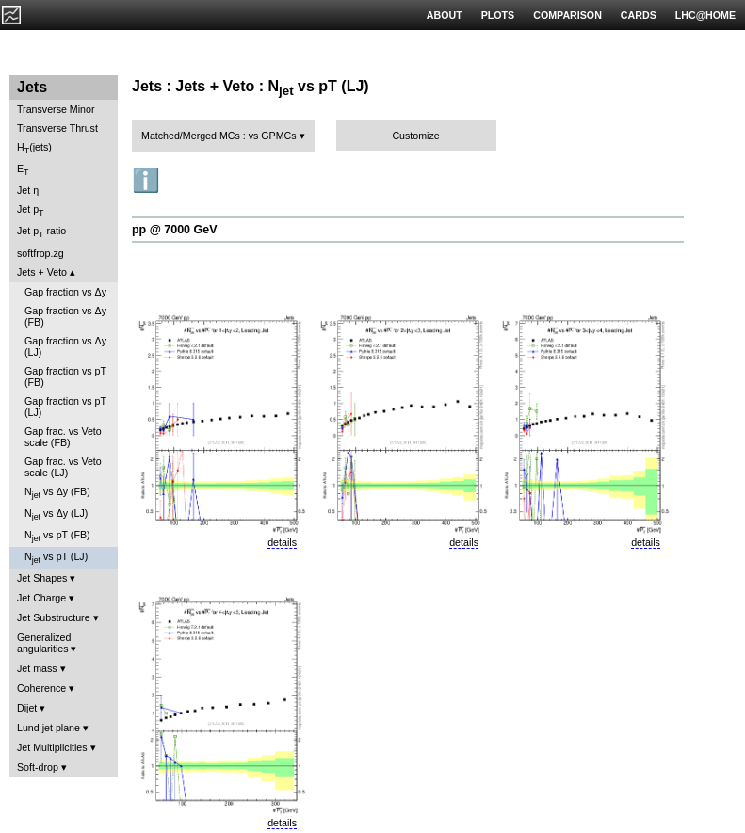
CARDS (638, 15)
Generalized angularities (44, 643)
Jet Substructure (53, 617)
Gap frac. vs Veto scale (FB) (63, 436)
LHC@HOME (705, 15)
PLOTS (498, 15)
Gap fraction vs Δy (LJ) (65, 346)
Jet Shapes (42, 578)
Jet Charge (41, 597)
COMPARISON (567, 15)
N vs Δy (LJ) (56, 514)
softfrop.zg (40, 253)
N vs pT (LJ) (56, 558)
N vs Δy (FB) (57, 493)
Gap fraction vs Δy (65, 291)
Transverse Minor (56, 109)
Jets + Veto (42, 272)
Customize (415, 135)
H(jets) (34, 148)
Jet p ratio (41, 232)
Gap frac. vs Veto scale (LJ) (63, 467)
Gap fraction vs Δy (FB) (65, 316)
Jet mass (37, 668)
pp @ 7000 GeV (174, 229)
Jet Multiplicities (52, 747)
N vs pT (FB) (57, 536)
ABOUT (444, 15)
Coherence (41, 688)
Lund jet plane (48, 727)
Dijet (27, 707)
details (282, 542)
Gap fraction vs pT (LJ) (65, 406)
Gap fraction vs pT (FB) (65, 376)
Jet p (30, 210)
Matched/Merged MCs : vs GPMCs (219, 135)
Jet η (28, 190)
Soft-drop (37, 767)
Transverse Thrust (57, 128)
